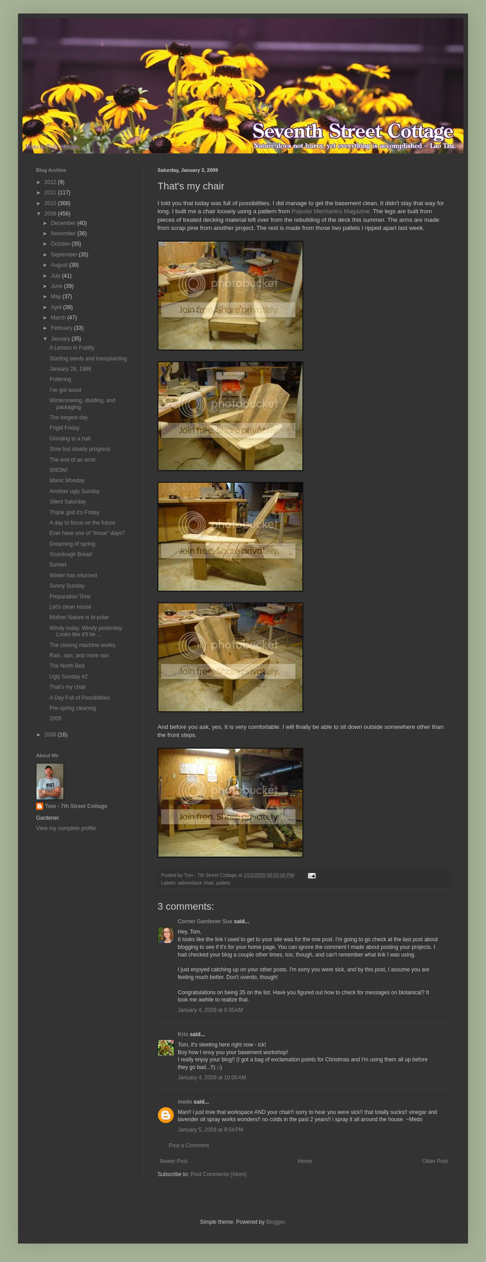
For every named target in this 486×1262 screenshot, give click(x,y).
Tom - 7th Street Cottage (76, 806)
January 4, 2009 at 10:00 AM (212, 1077)
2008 (51, 735)
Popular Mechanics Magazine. (331, 211)
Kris (183, 1034)
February (62, 328)
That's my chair (68, 687)
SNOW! (59, 470)
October (61, 244)
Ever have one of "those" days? (87, 533)
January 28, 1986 (70, 369)
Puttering (60, 379)
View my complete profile (66, 828)
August (60, 265)
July (56, 276)
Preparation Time (70, 596)
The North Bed (67, 666)
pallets (223, 882)
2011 (51, 192)
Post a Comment (189, 1145)
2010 (51, 203)
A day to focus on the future (82, 523)
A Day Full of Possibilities (80, 698)
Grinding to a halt (70, 439)
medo (185, 1102)
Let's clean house (70, 607)
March (59, 317)
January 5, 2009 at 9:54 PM (210, 1130)
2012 (51, 182)
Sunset (58, 564)
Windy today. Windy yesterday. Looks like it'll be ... (86, 631)
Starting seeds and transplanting (88, 358)
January (61, 339)
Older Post (435, 1161)
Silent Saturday (68, 502)
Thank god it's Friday (74, 512)
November (64, 233)
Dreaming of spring (72, 544)
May (57, 296)
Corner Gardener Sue (205, 921)
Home (305, 1161)
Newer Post (174, 1161)
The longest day (69, 417)
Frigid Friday (65, 428)
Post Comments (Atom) (218, 1174)
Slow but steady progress (80, 449)
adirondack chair (196, 882)
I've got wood (65, 390)
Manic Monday (67, 480)
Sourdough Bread (71, 554)
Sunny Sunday (67, 586)
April (57, 307)
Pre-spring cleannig (73, 708)
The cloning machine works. (83, 645)
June (57, 286)
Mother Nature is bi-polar (79, 617)
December (64, 223)
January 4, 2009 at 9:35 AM (210, 1010)
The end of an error (73, 460)
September (65, 255)
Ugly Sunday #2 (69, 677)
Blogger (275, 1222)
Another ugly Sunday (74, 491)
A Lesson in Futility (72, 348)
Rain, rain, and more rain (79, 655)
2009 (51, 214)
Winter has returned (73, 575)
